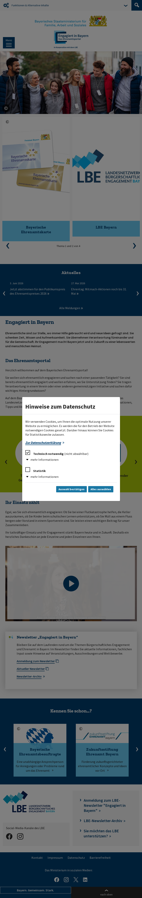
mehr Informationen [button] (44, 460)
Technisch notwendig (56, 453)
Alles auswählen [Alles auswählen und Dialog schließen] (101, 489)
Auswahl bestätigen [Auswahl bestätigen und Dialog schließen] (71, 489)
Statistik (35, 470)
